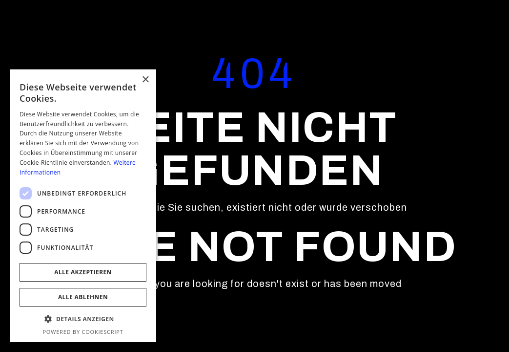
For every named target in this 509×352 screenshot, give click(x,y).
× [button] (145, 80)
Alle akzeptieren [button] (83, 272)
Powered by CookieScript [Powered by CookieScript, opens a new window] (82, 331)
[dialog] (83, 205)
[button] (83, 319)
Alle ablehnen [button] (83, 297)
